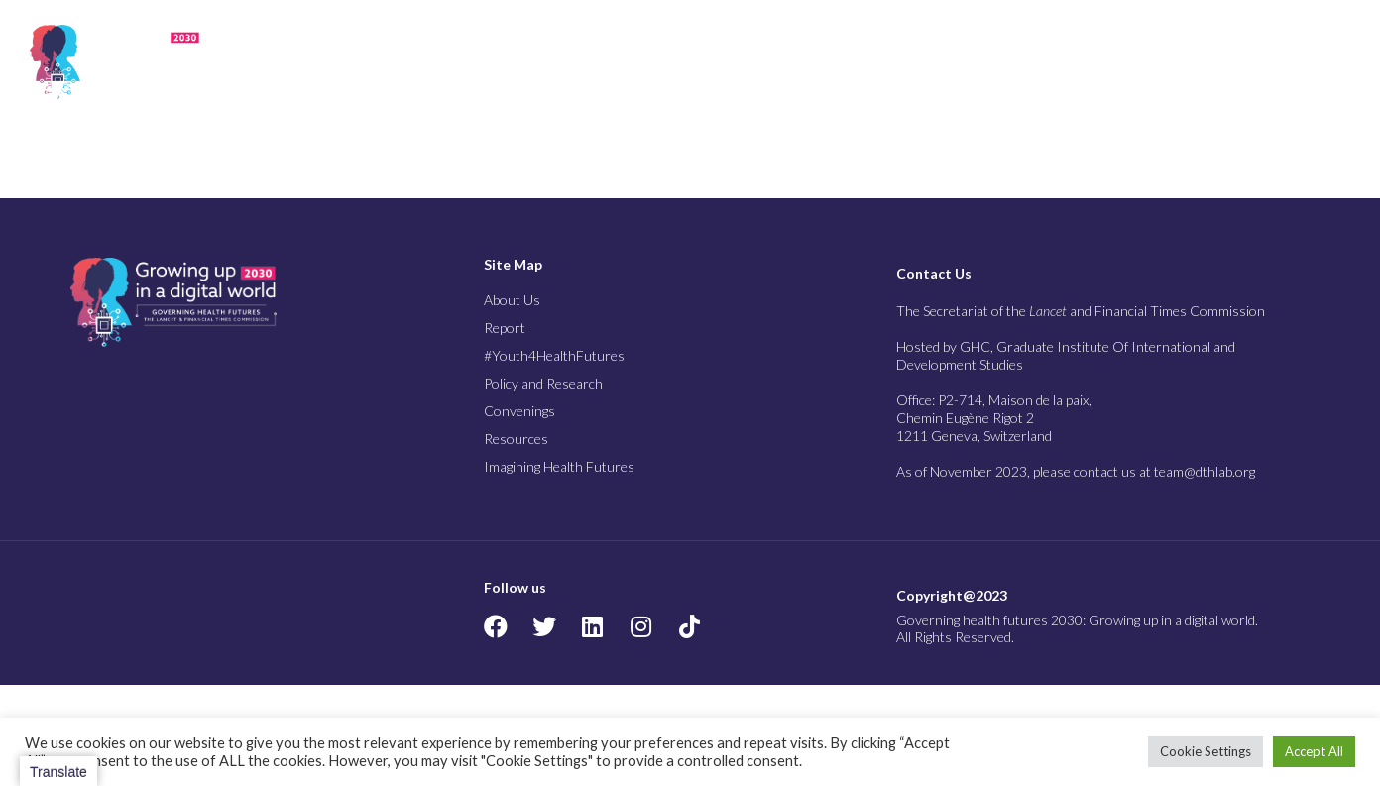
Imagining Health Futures (1242, 61)
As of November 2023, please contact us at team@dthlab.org (1075, 471)
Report (567, 62)
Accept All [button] (1314, 751)
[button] (1339, 62)
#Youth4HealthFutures (554, 355)
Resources (1112, 62)
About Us (471, 62)
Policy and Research (847, 62)
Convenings (996, 62)
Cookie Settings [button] (1205, 751)
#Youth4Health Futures (685, 61)
